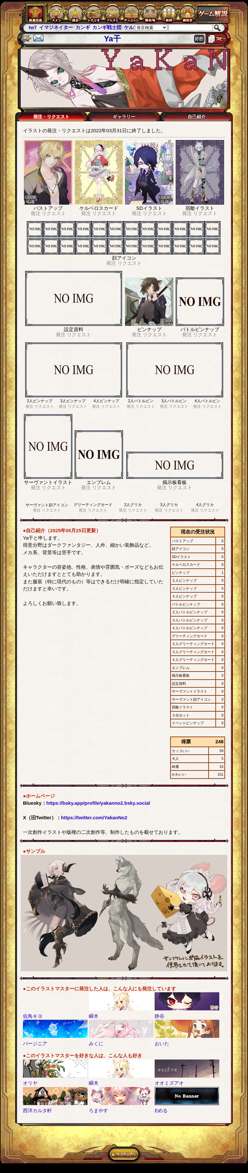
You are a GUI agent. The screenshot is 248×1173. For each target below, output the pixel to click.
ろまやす (98, 1110)
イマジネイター (56, 27)
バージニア (35, 1043)
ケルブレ (133, 27)
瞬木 (93, 1016)
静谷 (159, 1016)
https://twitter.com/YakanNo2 (94, 817)
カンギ (83, 27)
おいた (162, 1043)
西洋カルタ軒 (37, 1110)
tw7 (33, 27)
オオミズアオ (169, 1083)
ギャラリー (124, 116)
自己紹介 (197, 116)
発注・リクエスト (51, 116)
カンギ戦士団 (106, 27)
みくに (96, 1043)
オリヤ (30, 1083)
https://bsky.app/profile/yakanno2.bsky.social (98, 803)
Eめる (161, 1110)
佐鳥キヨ (32, 1016)
